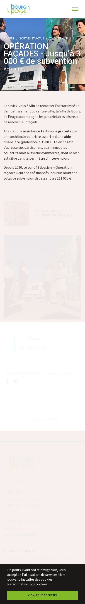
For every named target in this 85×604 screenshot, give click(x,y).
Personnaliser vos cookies (27, 584)
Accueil (9, 39)
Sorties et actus (31, 39)
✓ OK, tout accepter (43, 595)
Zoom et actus (60, 39)
